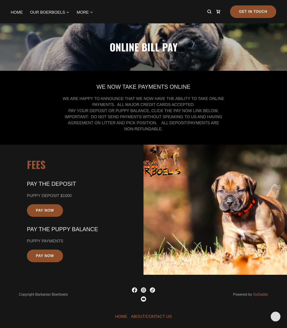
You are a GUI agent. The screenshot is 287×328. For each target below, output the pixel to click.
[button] (50, 12)
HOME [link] (17, 12)
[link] (218, 11)
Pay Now (45, 210)
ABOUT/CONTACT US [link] (151, 316)
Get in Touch (253, 11)
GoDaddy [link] (260, 294)
